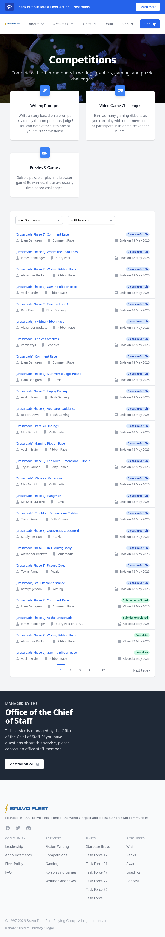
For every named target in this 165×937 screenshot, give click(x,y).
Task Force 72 (96, 880)
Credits (24, 928)
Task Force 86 (96, 889)
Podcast (132, 880)
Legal (50, 928)
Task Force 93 (96, 898)
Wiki (109, 24)
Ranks (131, 855)
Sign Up (150, 24)
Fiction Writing (57, 846)
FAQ (8, 872)
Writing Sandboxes (61, 880)
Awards (132, 863)
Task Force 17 (96, 855)
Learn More (148, 7)
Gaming (52, 863)
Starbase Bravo (98, 846)
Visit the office (25, 764)
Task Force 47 (96, 872)
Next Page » (141, 670)
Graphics (133, 872)
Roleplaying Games (61, 872)
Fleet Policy (14, 863)
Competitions (56, 855)
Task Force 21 (96, 863)
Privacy (37, 928)
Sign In (127, 24)
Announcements (18, 855)
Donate (10, 928)
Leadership (14, 846)
